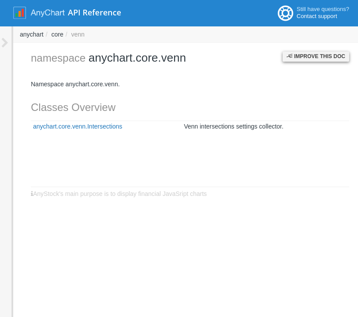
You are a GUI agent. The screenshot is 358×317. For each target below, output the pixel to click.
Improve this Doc (316, 56)
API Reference (94, 12)
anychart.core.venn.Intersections (64, 126)
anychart (151, 34)
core (176, 34)
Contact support (317, 16)
